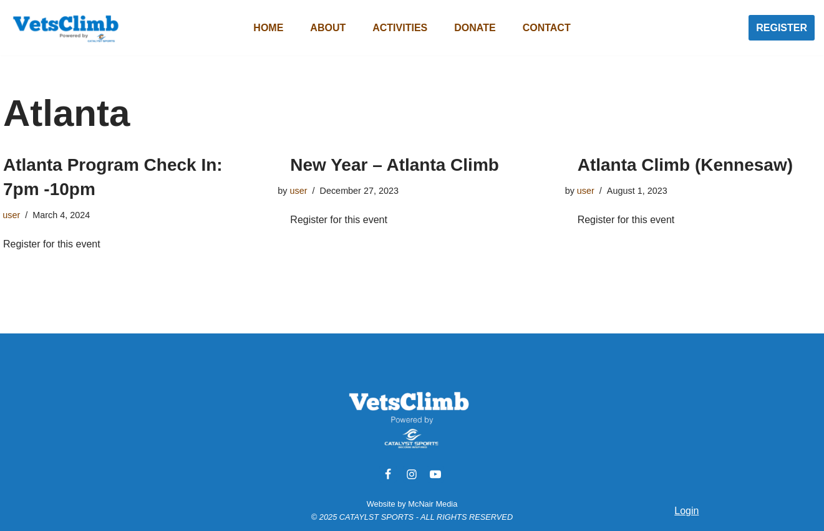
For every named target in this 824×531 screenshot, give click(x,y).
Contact (547, 27)
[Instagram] (411, 474)
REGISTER (781, 27)
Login (686, 510)
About (328, 27)
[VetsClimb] (65, 27)
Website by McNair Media (412, 504)
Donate (474, 27)
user (11, 215)
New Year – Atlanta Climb (394, 165)
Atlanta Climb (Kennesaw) (685, 165)
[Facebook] (388, 474)
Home (268, 27)
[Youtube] (435, 474)
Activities (399, 27)
